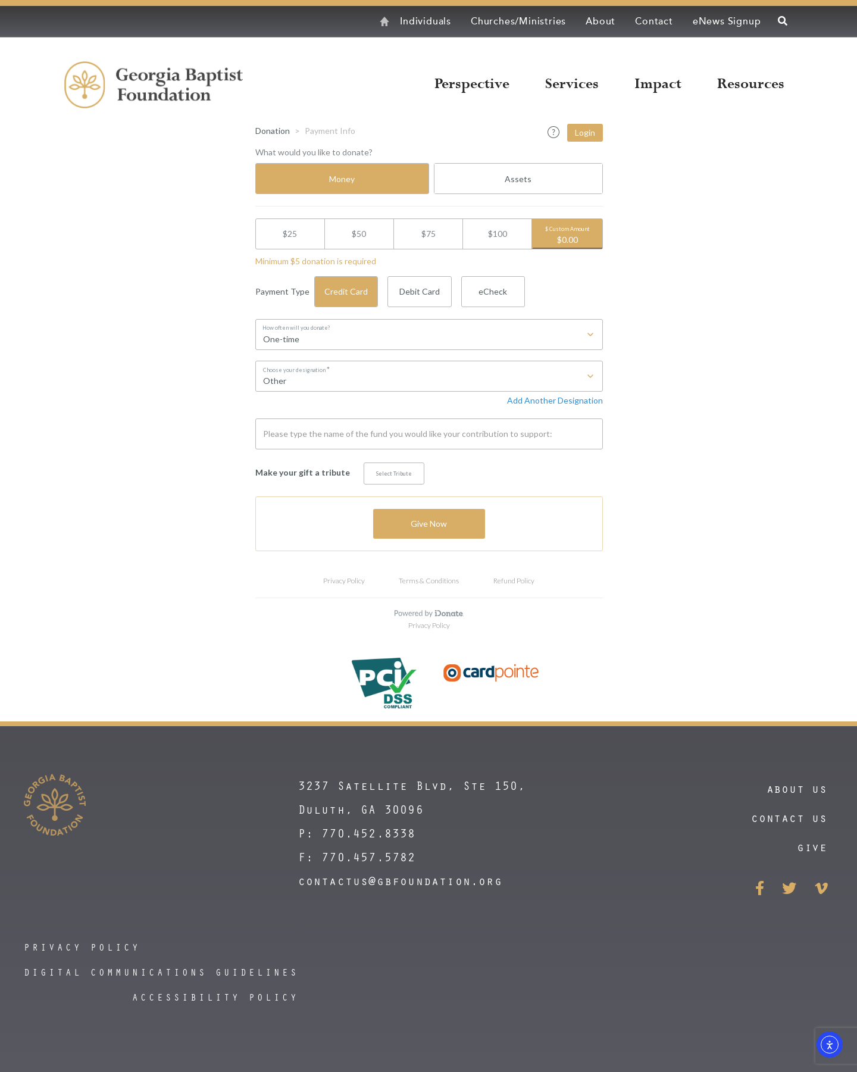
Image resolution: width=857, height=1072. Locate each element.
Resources (750, 84)
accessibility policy (215, 997)
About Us (797, 788)
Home (366, 21)
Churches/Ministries (518, 21)
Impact (657, 84)
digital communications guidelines (161, 972)
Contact (654, 21)
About (600, 21)
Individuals (425, 21)
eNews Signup (727, 21)
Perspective (471, 84)
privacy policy (82, 947)
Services (572, 84)
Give (812, 847)
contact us (789, 818)
